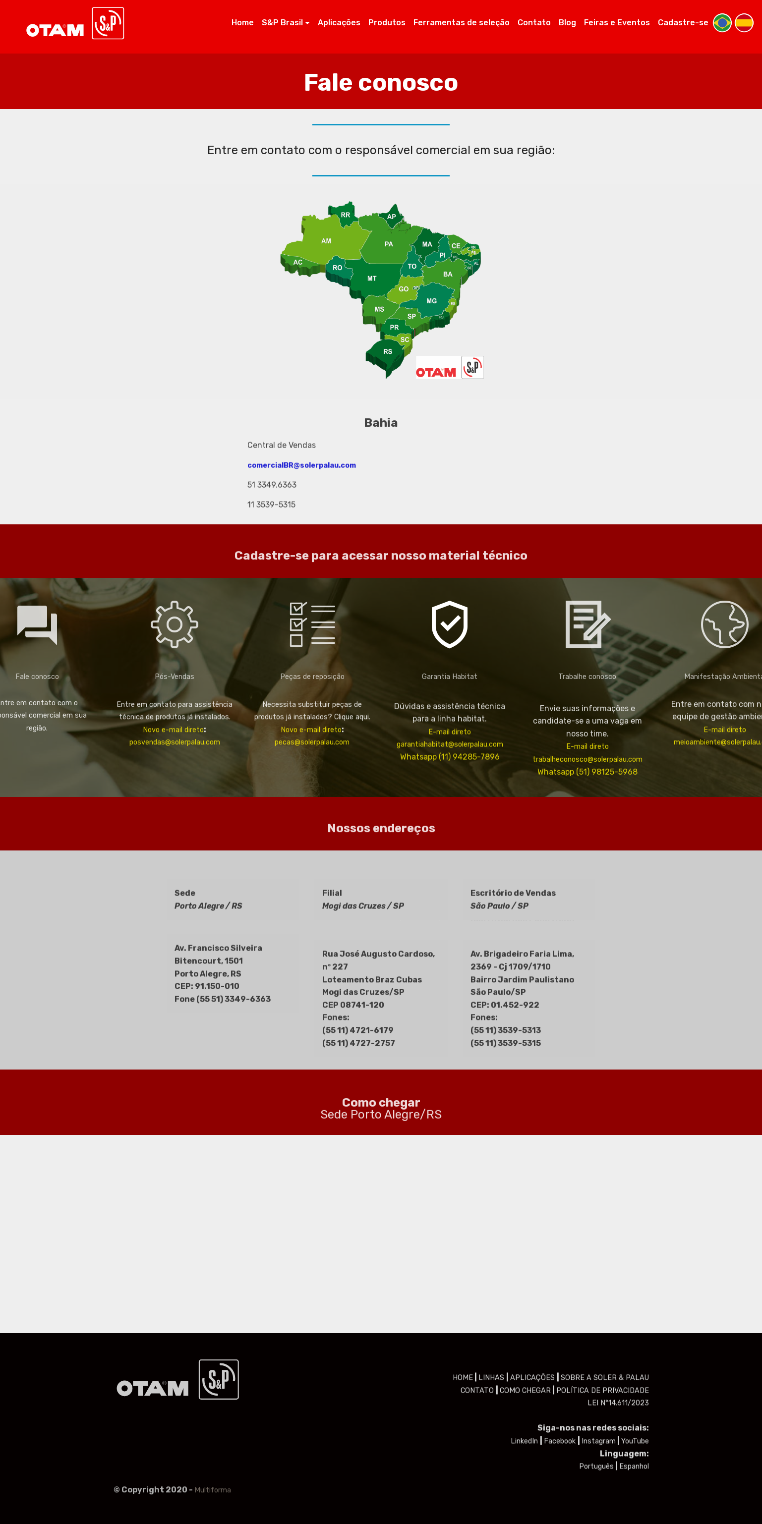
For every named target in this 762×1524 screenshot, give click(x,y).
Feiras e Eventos (617, 22)
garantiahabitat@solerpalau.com (450, 792)
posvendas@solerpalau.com (174, 781)
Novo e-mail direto (173, 768)
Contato (534, 22)
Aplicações (339, 22)
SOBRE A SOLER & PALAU (605, 1454)
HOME (463, 1454)
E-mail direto (449, 780)
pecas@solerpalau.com (312, 781)
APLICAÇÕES (533, 1454)
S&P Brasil (282, 22)
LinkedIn (525, 1517)
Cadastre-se (683, 22)
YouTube (635, 1517)
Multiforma (212, 1499)
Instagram (599, 1517)
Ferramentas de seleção (461, 22)
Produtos (387, 22)
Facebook (561, 1517)
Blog (567, 22)
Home (243, 22)
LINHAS (492, 1454)
